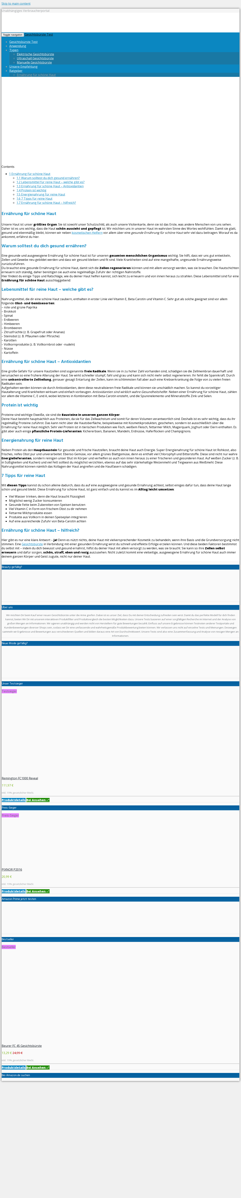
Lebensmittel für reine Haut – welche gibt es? (50, 182)
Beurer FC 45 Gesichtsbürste (22, 1046)
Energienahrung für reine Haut (40, 194)
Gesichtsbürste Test (39, 34)
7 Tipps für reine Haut (34, 198)
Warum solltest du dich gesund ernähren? (48, 178)
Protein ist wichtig (31, 190)
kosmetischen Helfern (87, 233)
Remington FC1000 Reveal (20, 778)
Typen (13, 50)
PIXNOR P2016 (12, 869)
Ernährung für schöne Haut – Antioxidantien (50, 186)
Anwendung (17, 46)
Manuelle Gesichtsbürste (34, 62)
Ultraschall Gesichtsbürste (35, 58)
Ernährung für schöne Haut (36, 75)
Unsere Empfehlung (23, 66)
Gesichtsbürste (32, 544)
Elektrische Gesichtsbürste (35, 54)
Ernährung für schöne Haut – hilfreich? (46, 203)
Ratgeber (15, 71)
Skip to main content (15, 3)
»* (38, 800)
